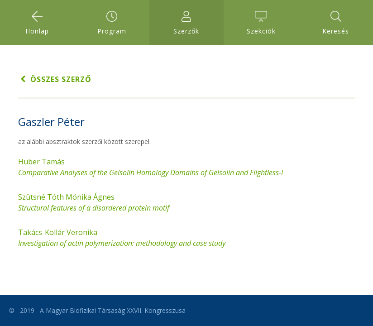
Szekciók (261, 23)
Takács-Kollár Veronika (121, 237)
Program (111, 23)
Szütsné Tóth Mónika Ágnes (93, 202)
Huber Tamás (150, 167)
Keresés (335, 23)
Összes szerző (54, 79)
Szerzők (186, 23)
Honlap (37, 23)
